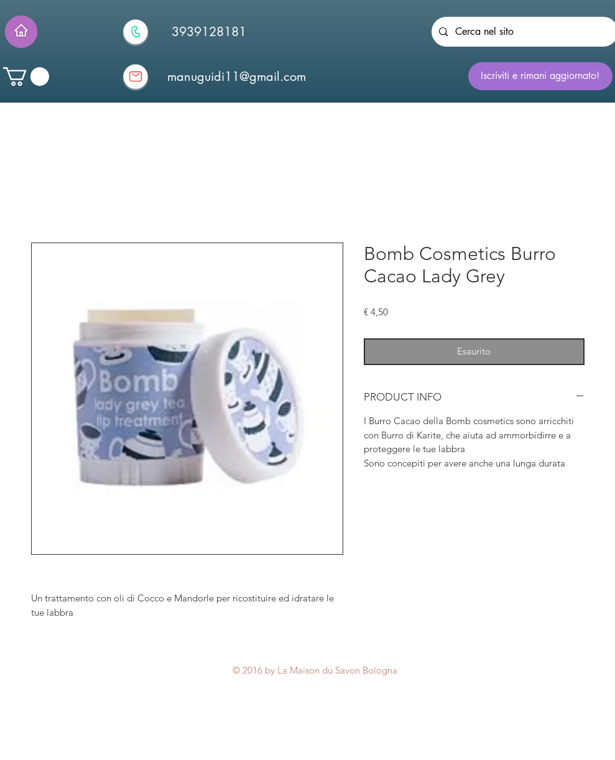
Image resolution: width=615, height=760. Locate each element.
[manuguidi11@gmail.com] (237, 76)
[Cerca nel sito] (523, 32)
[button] (26, 76)
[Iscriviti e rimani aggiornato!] (540, 76)
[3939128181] (209, 31)
